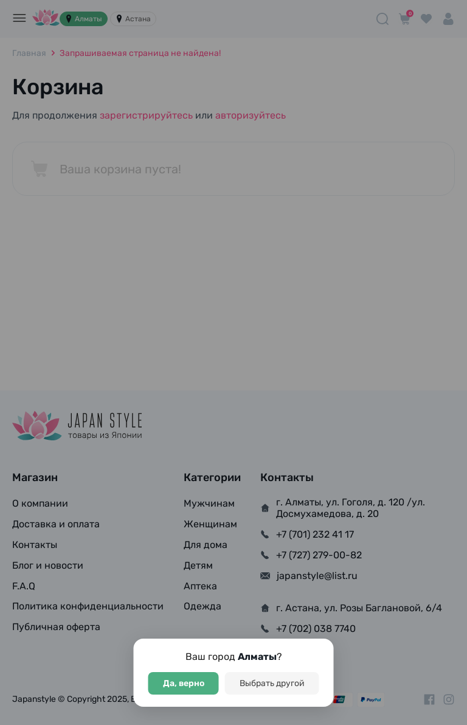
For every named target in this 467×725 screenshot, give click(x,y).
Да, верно (183, 683)
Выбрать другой (272, 683)
